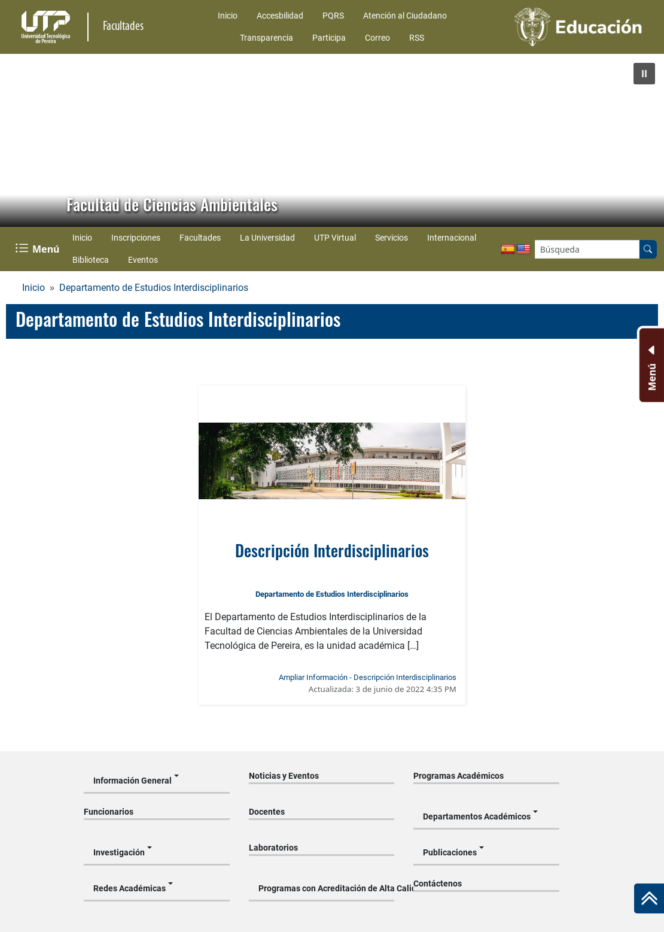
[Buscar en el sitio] (648, 249)
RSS (416, 37)
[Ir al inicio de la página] (649, 898)
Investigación (119, 852)
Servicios (391, 237)
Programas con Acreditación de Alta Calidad (326, 888)
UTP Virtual (335, 237)
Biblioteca (90, 260)
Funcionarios (108, 811)
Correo (377, 37)
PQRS (333, 15)
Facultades (200, 237)
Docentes (267, 811)
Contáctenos (437, 883)
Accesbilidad (280, 15)
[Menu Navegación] (38, 249)
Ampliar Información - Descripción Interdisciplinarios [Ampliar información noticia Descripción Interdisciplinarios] (367, 677)
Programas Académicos (458, 776)
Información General (132, 780)
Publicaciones (450, 852)
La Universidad (267, 237)
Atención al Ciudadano (405, 15)
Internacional (451, 237)
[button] (644, 73)
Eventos (143, 260)
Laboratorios (273, 847)
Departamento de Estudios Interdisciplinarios (153, 287)
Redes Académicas (129, 888)
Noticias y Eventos (284, 776)
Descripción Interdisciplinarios (332, 550)
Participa (329, 37)
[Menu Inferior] (650, 365)
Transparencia (266, 37)
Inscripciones (135, 237)
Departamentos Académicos (477, 816)
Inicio (227, 15)
